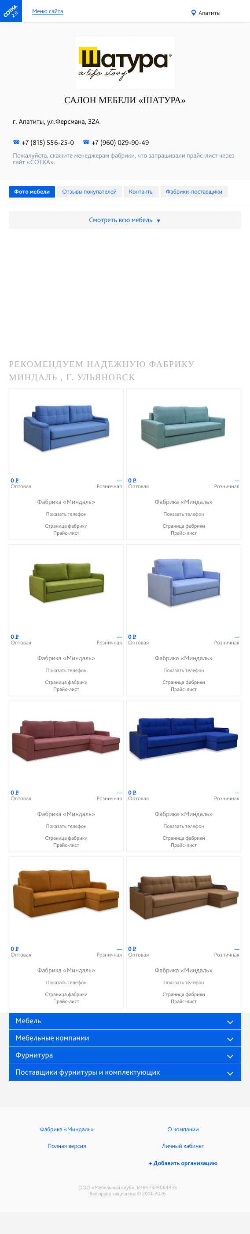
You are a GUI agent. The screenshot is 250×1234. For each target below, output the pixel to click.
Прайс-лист (66, 533)
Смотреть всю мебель (125, 220)
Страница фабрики (66, 526)
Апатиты (210, 13)
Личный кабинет (183, 1146)
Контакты (141, 191)
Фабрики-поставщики (194, 191)
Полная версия (67, 1146)
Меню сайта (47, 11)
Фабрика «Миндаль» (67, 1129)
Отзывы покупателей (89, 191)
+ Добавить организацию (183, 1163)
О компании (183, 1129)
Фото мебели (32, 191)
